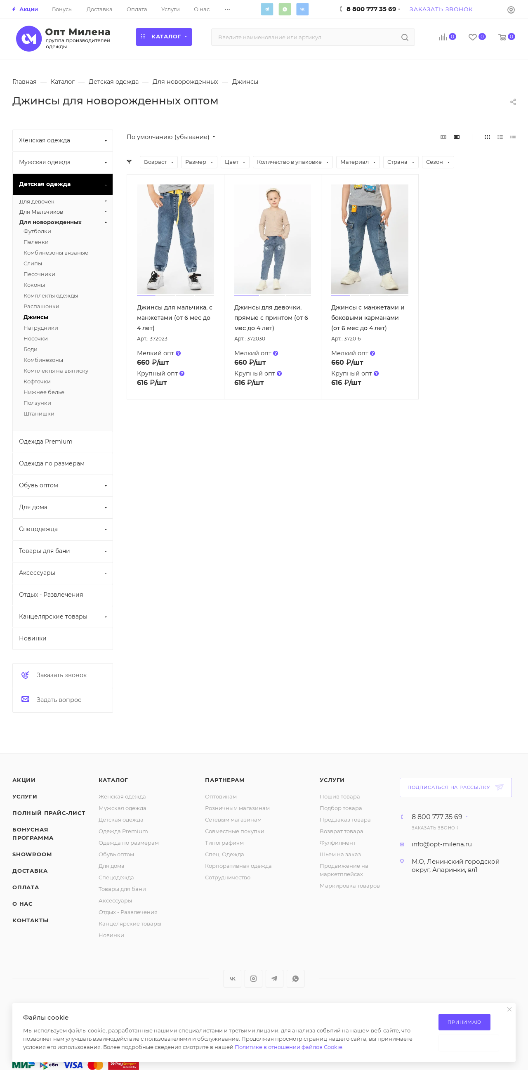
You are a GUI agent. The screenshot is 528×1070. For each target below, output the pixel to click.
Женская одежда (122, 796)
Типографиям (224, 842)
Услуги (25, 796)
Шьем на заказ (340, 854)
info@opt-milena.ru (442, 844)
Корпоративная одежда (238, 865)
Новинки (111, 935)
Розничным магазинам (237, 808)
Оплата (25, 887)
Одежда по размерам (129, 842)
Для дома (112, 865)
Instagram (253, 978)
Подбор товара (341, 808)
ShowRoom (32, 854)
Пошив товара (340, 796)
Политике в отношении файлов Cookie (288, 1047)
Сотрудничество (227, 877)
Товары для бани (122, 889)
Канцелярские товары (130, 923)
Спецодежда (116, 877)
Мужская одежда (122, 808)
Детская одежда (121, 819)
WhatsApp (284, 9)
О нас (22, 903)
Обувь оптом (116, 854)
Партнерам (225, 780)
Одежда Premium (123, 831)
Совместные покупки (234, 831)
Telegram (267, 9)
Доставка (29, 870)
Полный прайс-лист (48, 813)
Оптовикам (221, 796)
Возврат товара (341, 831)
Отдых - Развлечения (128, 912)
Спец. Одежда (224, 854)
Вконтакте (302, 9)
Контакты (30, 920)
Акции (24, 780)
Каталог (114, 780)
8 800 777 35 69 (437, 817)
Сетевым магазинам (233, 819)
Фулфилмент (338, 842)
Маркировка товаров (350, 885)
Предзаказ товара (345, 819)
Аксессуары (115, 900)
